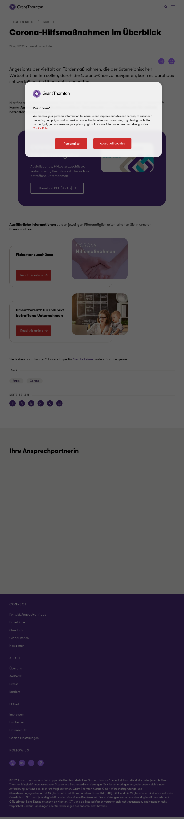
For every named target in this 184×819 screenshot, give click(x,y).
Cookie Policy (41, 128)
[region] (93, 119)
